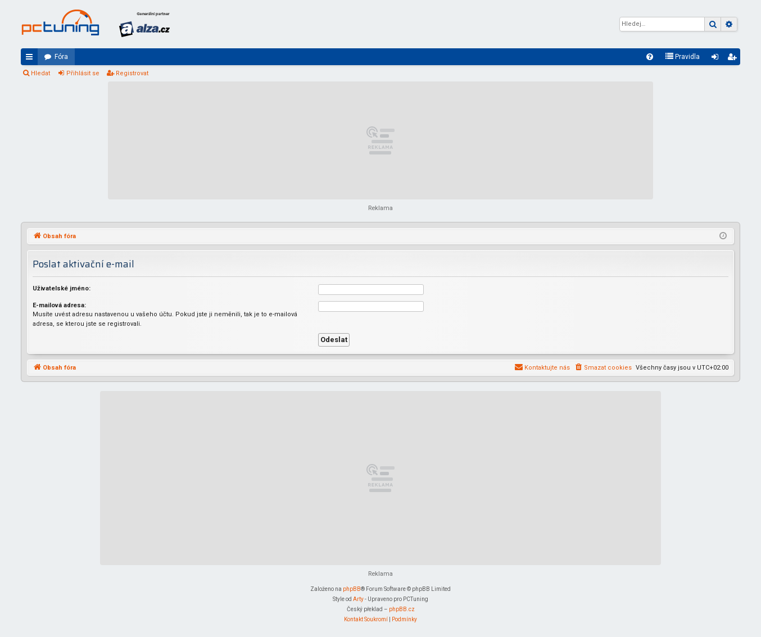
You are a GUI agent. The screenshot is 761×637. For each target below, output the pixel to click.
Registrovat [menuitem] (734, 59)
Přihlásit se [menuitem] (717, 59)
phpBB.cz (402, 609)
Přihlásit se (82, 73)
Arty (358, 599)
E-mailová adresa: (59, 305)
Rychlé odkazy (31, 59)
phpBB (352, 589)
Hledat (40, 73)
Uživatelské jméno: (61, 288)
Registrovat (132, 73)
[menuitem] (649, 56)
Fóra (61, 57)
